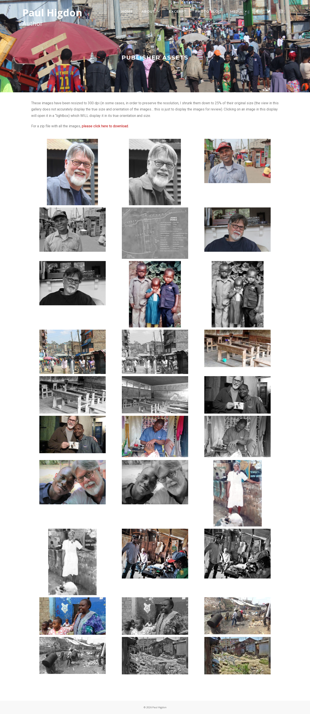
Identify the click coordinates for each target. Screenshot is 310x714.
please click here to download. (105, 126)
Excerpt (177, 11)
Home (127, 11)
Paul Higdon (52, 12)
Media (241, 11)
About (153, 11)
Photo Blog (208, 11)
